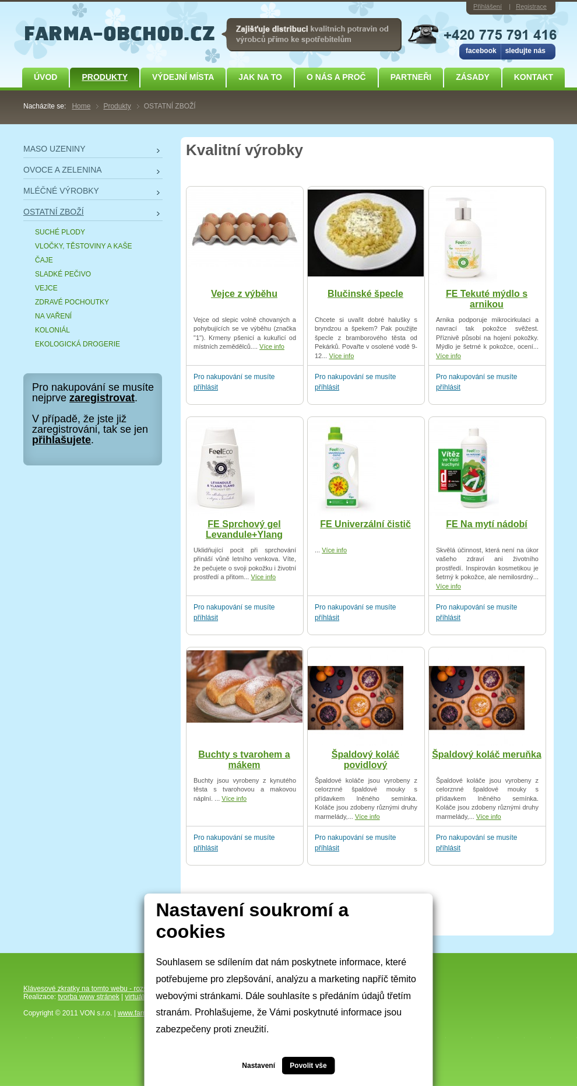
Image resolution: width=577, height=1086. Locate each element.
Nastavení (258, 1066)
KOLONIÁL (52, 330)
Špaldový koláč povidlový (366, 759)
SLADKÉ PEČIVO (63, 274)
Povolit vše (308, 1066)
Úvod (45, 77)
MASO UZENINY (54, 148)
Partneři (411, 77)
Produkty (105, 77)
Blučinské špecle (365, 294)
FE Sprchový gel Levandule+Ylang (244, 529)
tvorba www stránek (88, 997)
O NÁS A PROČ (336, 77)
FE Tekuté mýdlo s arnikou (486, 299)
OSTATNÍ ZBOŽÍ (53, 211)
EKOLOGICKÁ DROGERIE (77, 344)
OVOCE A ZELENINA (62, 169)
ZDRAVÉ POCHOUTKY (72, 302)
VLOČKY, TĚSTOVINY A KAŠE (83, 246)
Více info (271, 346)
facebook (481, 51)
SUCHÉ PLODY (60, 232)
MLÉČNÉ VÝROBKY (61, 190)
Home (81, 106)
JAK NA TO (260, 77)
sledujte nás (525, 51)
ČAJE (44, 260)
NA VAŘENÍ (53, 316)
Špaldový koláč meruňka (486, 754)
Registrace (531, 6)
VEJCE (46, 288)
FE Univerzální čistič (365, 524)
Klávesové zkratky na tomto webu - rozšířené (93, 989)
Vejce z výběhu (244, 294)
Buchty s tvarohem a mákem (244, 759)
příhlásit (205, 387)
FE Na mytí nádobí (486, 524)
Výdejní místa (183, 77)
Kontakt (533, 77)
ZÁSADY (473, 77)
